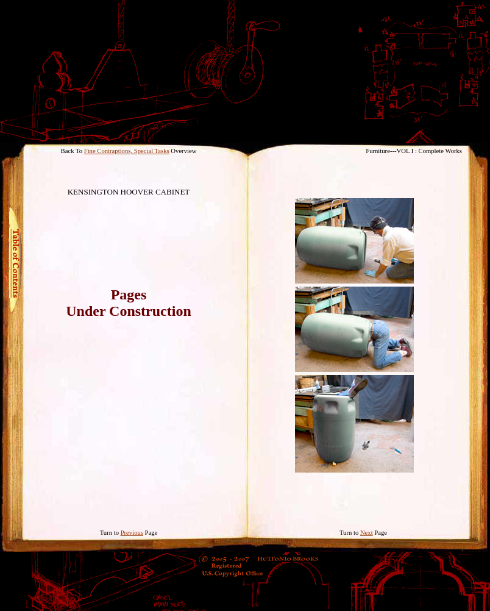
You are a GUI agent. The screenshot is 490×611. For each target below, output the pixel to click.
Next (366, 532)
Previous (132, 532)
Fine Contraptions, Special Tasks (126, 151)
